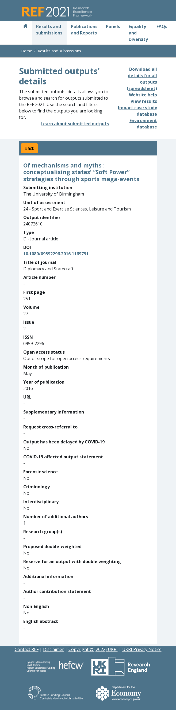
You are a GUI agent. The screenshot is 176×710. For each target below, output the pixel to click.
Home (26, 50)
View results (144, 101)
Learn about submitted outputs (75, 124)
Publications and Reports (84, 30)
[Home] (25, 26)
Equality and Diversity (138, 33)
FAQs (161, 26)
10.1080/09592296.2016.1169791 (56, 254)
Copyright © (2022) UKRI (93, 649)
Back (29, 148)
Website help (143, 95)
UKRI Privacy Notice (142, 649)
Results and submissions (49, 30)
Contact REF (27, 649)
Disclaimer (53, 649)
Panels (113, 26)
